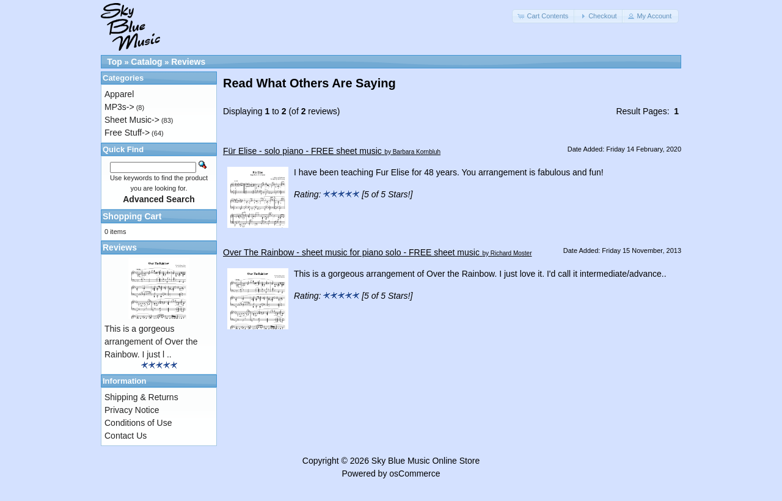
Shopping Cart (132, 216)
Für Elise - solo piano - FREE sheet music (302, 151)
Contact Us (125, 436)
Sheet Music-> (131, 120)
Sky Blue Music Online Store (425, 461)
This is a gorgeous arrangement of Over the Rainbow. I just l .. (151, 341)
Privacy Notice (131, 410)
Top (114, 62)
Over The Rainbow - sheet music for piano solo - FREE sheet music (351, 252)
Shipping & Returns (141, 397)
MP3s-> (119, 107)
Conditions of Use (138, 423)
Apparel (119, 94)
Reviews (188, 62)
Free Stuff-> (127, 132)
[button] (544, 16)
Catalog (146, 62)
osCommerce (414, 473)
